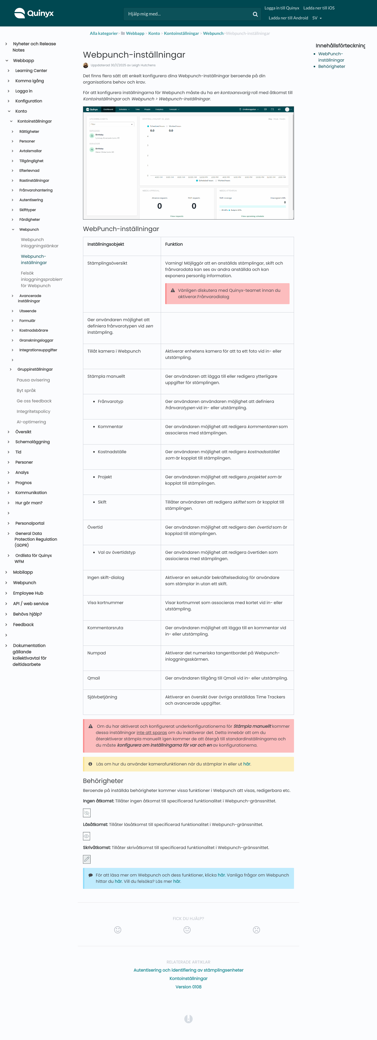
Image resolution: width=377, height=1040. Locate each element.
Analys (22, 472)
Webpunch (28, 229)
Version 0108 (188, 987)
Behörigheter (331, 66)
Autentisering (30, 200)
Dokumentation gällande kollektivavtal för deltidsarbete (29, 655)
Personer (26, 141)
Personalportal (30, 523)
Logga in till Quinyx (282, 8)
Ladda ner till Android (288, 17)
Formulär (26, 320)
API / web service (30, 604)
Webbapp (23, 61)
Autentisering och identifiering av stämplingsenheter (188, 970)
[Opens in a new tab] (188, 1019)
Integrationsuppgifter (37, 350)
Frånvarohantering (35, 190)
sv (315, 17)
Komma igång (29, 81)
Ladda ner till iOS (319, 8)
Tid (18, 452)
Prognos (23, 483)
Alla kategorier (104, 33)
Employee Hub (28, 593)
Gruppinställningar (34, 369)
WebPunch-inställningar (331, 57)
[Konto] (154, 33)
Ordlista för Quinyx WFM (33, 559)
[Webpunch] (213, 33)
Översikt (23, 432)
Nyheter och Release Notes (34, 47)
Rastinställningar (33, 180)
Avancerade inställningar (29, 298)
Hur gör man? (28, 503)
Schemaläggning (32, 442)
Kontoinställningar (34, 121)
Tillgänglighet (30, 160)
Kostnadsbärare (33, 330)
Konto (21, 111)
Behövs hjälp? (27, 614)
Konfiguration (28, 101)
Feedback (23, 625)
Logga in (23, 91)
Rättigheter (28, 131)
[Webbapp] (132, 33)
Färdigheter (29, 219)
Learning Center (31, 71)
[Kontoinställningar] (181, 33)
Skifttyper (27, 209)
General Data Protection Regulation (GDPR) (36, 540)
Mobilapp (23, 572)
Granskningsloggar (35, 340)
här (246, 764)
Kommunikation (31, 493)
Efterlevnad (28, 170)
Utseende (27, 311)
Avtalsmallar (30, 151)
